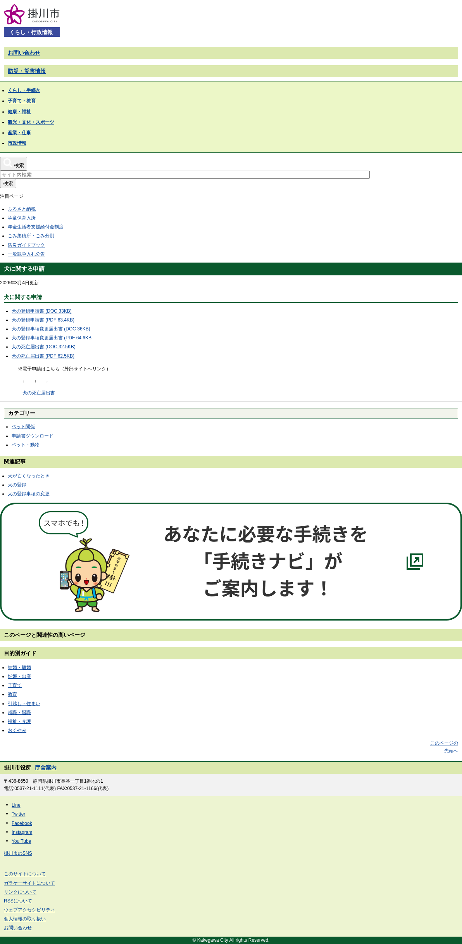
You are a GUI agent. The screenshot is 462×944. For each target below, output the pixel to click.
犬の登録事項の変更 (29, 493)
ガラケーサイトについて (29, 883)
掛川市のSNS (18, 853)
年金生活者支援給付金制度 (36, 227)
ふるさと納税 (22, 209)
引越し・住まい (24, 703)
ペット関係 (23, 426)
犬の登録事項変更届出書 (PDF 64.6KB (51, 338)
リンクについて (20, 892)
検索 (8, 183)
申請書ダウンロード (32, 436)
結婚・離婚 (19, 667)
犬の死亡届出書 (38, 393)
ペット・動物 (26, 445)
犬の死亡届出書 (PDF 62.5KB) (43, 356)
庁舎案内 (46, 767)
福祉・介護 (19, 721)
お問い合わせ (24, 53)
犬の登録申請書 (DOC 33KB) (42, 311)
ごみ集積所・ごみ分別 (31, 236)
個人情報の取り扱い (25, 919)
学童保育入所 (22, 218)
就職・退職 (19, 712)
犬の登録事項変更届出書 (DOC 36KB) (51, 329)
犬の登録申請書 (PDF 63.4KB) (43, 320)
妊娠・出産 (19, 676)
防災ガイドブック (26, 245)
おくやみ (17, 730)
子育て (15, 685)
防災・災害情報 (27, 71)
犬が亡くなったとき (29, 476)
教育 (12, 694)
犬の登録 (17, 485)
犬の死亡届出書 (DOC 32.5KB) (44, 346)
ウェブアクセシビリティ (29, 910)
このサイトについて (25, 874)
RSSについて (18, 901)
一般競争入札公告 (26, 254)
